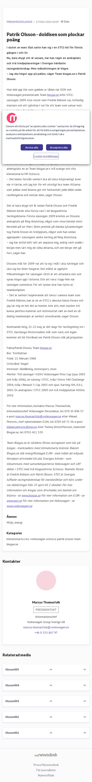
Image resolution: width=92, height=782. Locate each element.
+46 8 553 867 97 (46, 632)
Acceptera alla (59, 147)
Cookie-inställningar (46, 156)
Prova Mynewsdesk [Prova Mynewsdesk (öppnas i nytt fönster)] (46, 765)
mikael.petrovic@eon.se (22, 427)
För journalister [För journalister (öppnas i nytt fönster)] (46, 770)
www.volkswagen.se (19, 506)
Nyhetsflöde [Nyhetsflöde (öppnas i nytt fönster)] (46, 775)
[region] (46, 137)
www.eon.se (14, 501)
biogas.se (53, 95)
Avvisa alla (31, 147)
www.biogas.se (30, 495)
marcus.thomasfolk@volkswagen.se (38, 416)
